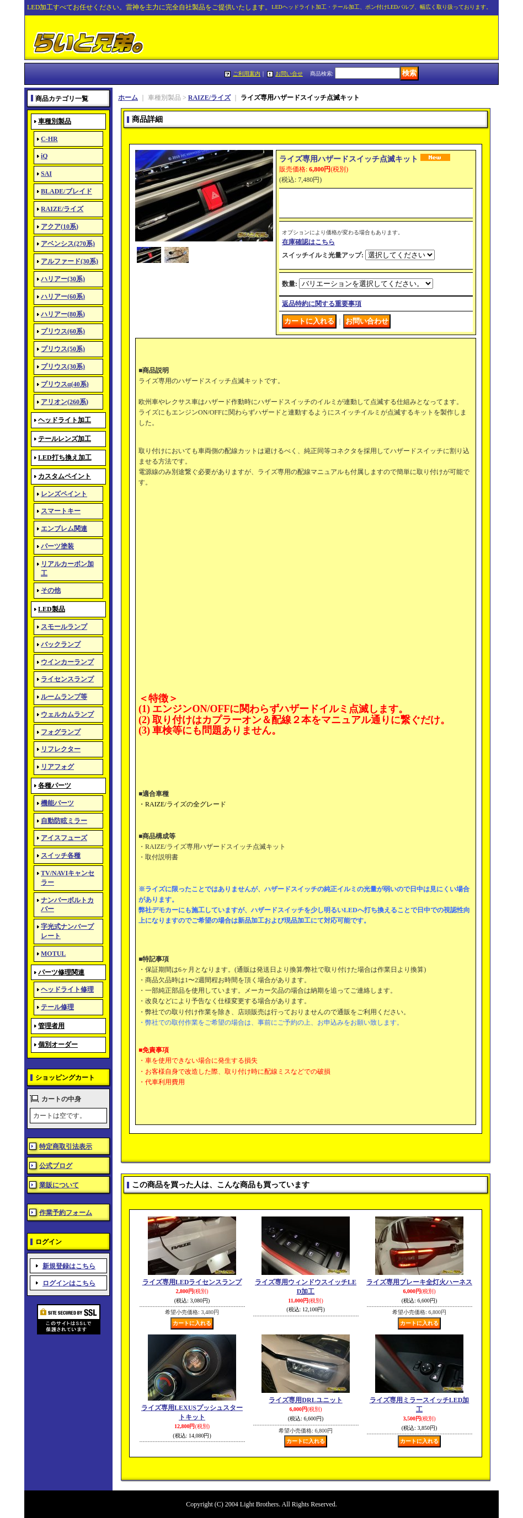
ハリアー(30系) (63, 279)
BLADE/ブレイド (66, 191)
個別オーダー (58, 1044)
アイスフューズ (64, 838)
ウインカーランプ (67, 662)
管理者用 (51, 1026)
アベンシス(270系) (68, 243)
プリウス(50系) (63, 349)
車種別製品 (54, 121)
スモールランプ (64, 627)
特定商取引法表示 (65, 1146)
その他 (51, 590)
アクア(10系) (59, 226)
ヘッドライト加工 (64, 420)
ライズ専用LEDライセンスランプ (192, 1282)
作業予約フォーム (65, 1212)
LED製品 (51, 609)
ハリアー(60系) (63, 296)
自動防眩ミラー (64, 821)
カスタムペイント (64, 476)
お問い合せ (289, 74)
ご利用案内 (246, 74)
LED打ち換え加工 (65, 457)
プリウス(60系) (63, 331)
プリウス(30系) (63, 366)
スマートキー (61, 511)
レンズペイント (64, 494)
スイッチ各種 (61, 855)
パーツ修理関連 (61, 972)
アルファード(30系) (69, 261)
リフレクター (61, 749)
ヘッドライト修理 (67, 989)
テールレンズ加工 (64, 439)
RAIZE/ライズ (62, 209)
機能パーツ (57, 803)
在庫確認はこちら (308, 242)
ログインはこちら (68, 1283)
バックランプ (61, 644)
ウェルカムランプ (67, 714)
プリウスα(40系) (65, 384)
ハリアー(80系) (63, 314)
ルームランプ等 (64, 697)
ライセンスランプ (67, 679)
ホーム (128, 97)
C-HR (49, 139)
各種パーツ (54, 785)
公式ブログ (55, 1166)
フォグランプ (61, 732)
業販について (59, 1185)
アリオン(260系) (64, 402)
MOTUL (53, 953)
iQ (44, 156)
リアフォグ (57, 767)
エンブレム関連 (64, 528)
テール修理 (57, 1007)
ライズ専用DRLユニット (305, 1400)
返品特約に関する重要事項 (321, 304)
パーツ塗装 (57, 546)
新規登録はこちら (68, 1266)
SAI (46, 173)
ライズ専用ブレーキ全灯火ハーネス (419, 1282)
